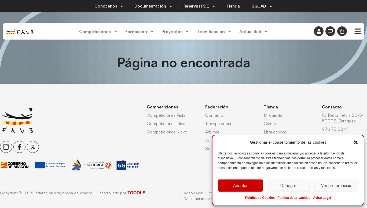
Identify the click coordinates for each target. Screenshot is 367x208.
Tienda (233, 6)
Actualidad (253, 31)
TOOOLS (136, 193)
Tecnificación (214, 31)
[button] (355, 142)
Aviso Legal (322, 198)
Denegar (288, 185)
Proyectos (175, 31)
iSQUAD (262, 6)
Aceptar (240, 185)
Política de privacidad (293, 198)
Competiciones (98, 31)
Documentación (153, 6)
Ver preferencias (336, 185)
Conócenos (109, 6)
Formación (139, 31)
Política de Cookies (260, 198)
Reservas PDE (200, 6)
